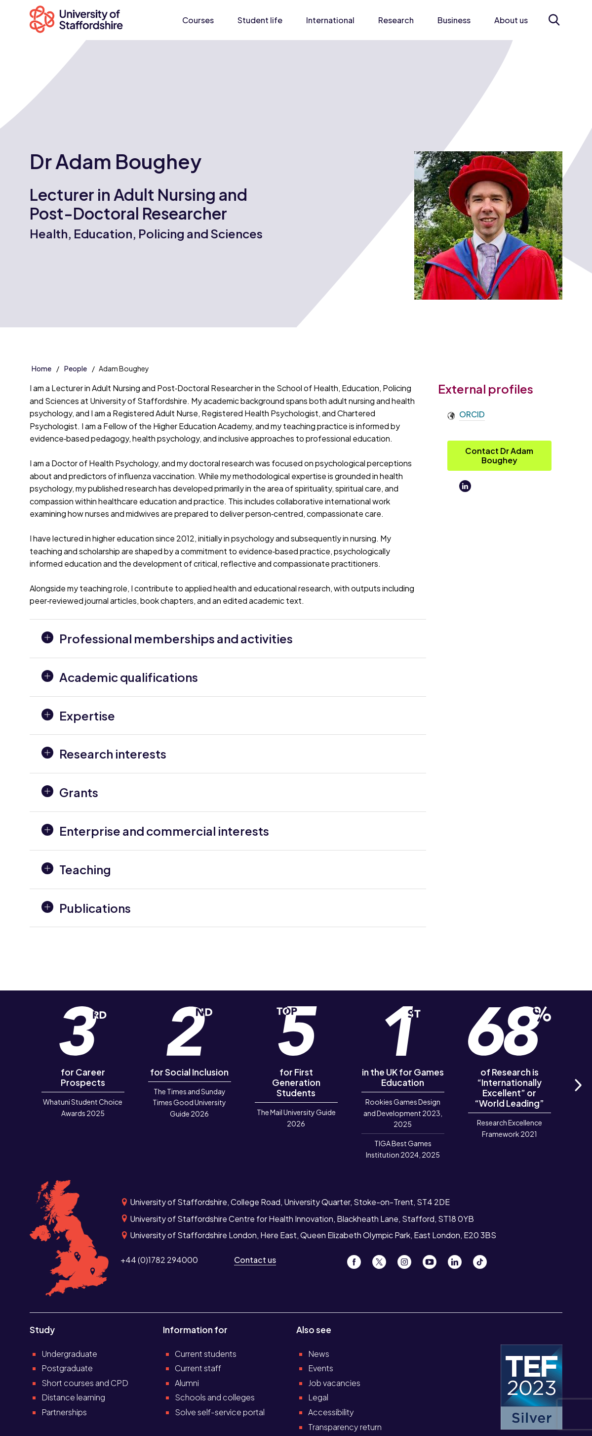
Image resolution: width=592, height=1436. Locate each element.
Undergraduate (69, 1353)
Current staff (198, 1368)
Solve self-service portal (220, 1412)
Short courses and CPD (84, 1383)
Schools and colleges (215, 1397)
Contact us (255, 1260)
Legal (318, 1397)
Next (577, 1096)
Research (396, 20)
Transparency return (345, 1427)
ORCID (472, 414)
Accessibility (331, 1412)
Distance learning (73, 1397)
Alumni (187, 1383)
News (318, 1353)
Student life (259, 20)
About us (511, 20)
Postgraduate (67, 1368)
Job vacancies (334, 1383)
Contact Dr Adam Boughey (499, 455)
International (330, 20)
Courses (198, 20)
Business (454, 20)
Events (320, 1368)
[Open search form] (554, 20)
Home (41, 368)
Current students (206, 1353)
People (75, 368)
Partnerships (64, 1412)
